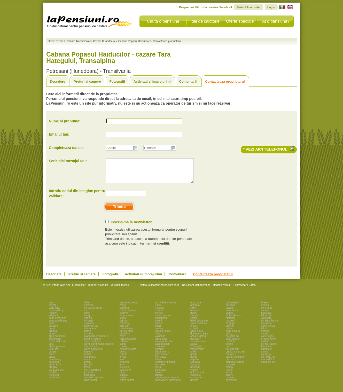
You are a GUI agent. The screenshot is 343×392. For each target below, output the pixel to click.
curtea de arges (93, 312)
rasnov (53, 317)
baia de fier (90, 384)
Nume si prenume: (64, 121)
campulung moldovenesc (98, 348)
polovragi (125, 327)
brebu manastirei (235, 356)
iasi (86, 314)
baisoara (195, 314)
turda (193, 356)
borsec (159, 317)
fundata (53, 376)
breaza (53, 371)
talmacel (266, 320)
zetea (193, 348)
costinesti (195, 379)
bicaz (158, 330)
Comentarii (188, 81)
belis (51, 327)
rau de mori (126, 335)
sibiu (51, 348)
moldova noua (163, 320)
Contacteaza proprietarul (225, 81)
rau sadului (267, 364)
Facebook (226, 7)
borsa (87, 366)
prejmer (230, 330)
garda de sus (56, 374)
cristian (265, 345)
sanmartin (231, 384)
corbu (193, 322)
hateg (123, 309)
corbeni (88, 338)
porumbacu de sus (165, 307)
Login (271, 7)
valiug (229, 338)
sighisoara (55, 343)
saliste (123, 325)
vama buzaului (198, 345)
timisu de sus (233, 320)
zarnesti (53, 330)
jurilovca (195, 366)
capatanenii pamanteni (168, 384)
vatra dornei (232, 314)
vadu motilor (162, 348)
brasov (159, 376)
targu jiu (230, 327)
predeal (53, 335)
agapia (88, 322)
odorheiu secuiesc (94, 382)
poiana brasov (128, 314)
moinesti (160, 351)
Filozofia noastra (206, 7)
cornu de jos (268, 361)
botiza (87, 335)
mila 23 (124, 330)
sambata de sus (58, 325)
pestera (88, 376)
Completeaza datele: (66, 148)
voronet (88, 325)
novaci (158, 338)
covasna (89, 327)
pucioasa (266, 317)
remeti (87, 358)
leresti (123, 361)
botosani (124, 366)
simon (193, 312)
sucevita (124, 371)
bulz (228, 351)
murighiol (125, 338)
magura (159, 312)
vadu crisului (233, 343)
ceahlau (230, 345)
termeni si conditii (154, 248)
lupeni (229, 379)
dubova (124, 317)
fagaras (194, 364)
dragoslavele (268, 343)
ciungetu (195, 320)
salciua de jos (163, 335)
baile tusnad (91, 330)
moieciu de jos (57, 314)
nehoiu (265, 309)
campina (266, 358)
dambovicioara (128, 353)
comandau (196, 382)
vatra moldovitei (164, 345)
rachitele (160, 369)
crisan (52, 356)
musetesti (266, 353)
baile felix (54, 312)
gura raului (55, 369)
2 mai (158, 309)
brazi (122, 340)
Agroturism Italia (169, 289)
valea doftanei (128, 343)
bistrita (123, 358)
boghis (229, 348)
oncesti (265, 335)
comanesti (161, 322)
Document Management (196, 289)
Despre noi (186, 7)
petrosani (54, 366)
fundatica (266, 351)
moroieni (54, 379)
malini (229, 374)
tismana (194, 369)
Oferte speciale (240, 21)
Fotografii (117, 81)
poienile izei (126, 333)
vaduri (229, 317)
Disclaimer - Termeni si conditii (91, 289)
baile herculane (57, 322)
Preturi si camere (87, 81)
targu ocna (161, 343)
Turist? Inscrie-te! (249, 7)
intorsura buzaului (165, 366)
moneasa (160, 361)
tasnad (88, 369)
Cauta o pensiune (163, 21)
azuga (193, 358)
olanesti (265, 338)
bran (51, 307)
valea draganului (93, 353)
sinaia (123, 382)
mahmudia (90, 361)
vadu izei (54, 353)
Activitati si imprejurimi (152, 81)
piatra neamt (127, 384)
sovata (52, 309)
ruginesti (231, 369)
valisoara (266, 322)
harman (230, 382)
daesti (193, 361)
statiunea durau (199, 327)
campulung (55, 364)
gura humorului (57, 340)
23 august (196, 351)
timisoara (89, 379)
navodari (195, 371)
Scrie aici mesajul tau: (68, 161)
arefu (158, 371)
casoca (159, 327)
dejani (158, 325)
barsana (230, 309)
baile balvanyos (199, 325)
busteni (88, 356)
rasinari (159, 314)
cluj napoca (90, 351)
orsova (88, 364)
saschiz (159, 353)
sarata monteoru (129, 307)
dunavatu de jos (199, 338)
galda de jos (268, 366)
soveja (229, 376)
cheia (87, 317)
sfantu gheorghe (235, 366)
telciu (264, 333)
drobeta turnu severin (167, 382)
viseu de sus (268, 330)
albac (52, 361)
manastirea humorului (96, 340)
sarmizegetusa (92, 374)
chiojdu (159, 379)
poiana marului (92, 343)
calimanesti (232, 307)
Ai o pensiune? (276, 21)
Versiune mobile (119, 289)
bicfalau (230, 322)
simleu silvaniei (269, 325)
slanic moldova (92, 345)
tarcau (158, 364)
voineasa (160, 340)
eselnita (88, 309)
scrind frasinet (269, 348)
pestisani (195, 343)
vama (52, 338)
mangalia (266, 327)
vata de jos (267, 340)
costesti (230, 325)
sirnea (229, 371)
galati (193, 317)
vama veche (197, 353)
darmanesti (232, 353)
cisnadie (230, 358)
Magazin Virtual (222, 289)
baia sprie (125, 374)
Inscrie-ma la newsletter (131, 227)
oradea (159, 333)
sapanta (124, 312)
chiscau (124, 379)
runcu (123, 356)
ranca (52, 358)
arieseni (53, 320)
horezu (124, 351)
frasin (87, 371)
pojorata (195, 309)
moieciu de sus (57, 345)
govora (194, 384)
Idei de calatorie (205, 21)
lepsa (123, 322)
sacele (265, 314)
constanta (266, 312)
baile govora (233, 335)
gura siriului (161, 358)
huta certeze (197, 376)
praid (51, 333)
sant (122, 364)
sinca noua (196, 335)
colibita (124, 345)
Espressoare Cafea (244, 289)
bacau (229, 312)
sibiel (87, 307)
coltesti (194, 333)
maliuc (229, 333)
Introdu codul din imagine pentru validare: (77, 198)
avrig (87, 320)
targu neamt (162, 356)
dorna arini (90, 333)
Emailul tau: (59, 134)
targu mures (126, 320)
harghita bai (232, 340)
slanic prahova (57, 351)
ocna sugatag (198, 340)
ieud (122, 369)
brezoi (264, 307)
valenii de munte (235, 361)
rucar (123, 376)
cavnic (194, 374)
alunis (264, 356)
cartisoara (54, 382)
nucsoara (195, 307)
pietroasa (160, 374)
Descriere (57, 81)
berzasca (231, 364)
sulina (123, 348)
